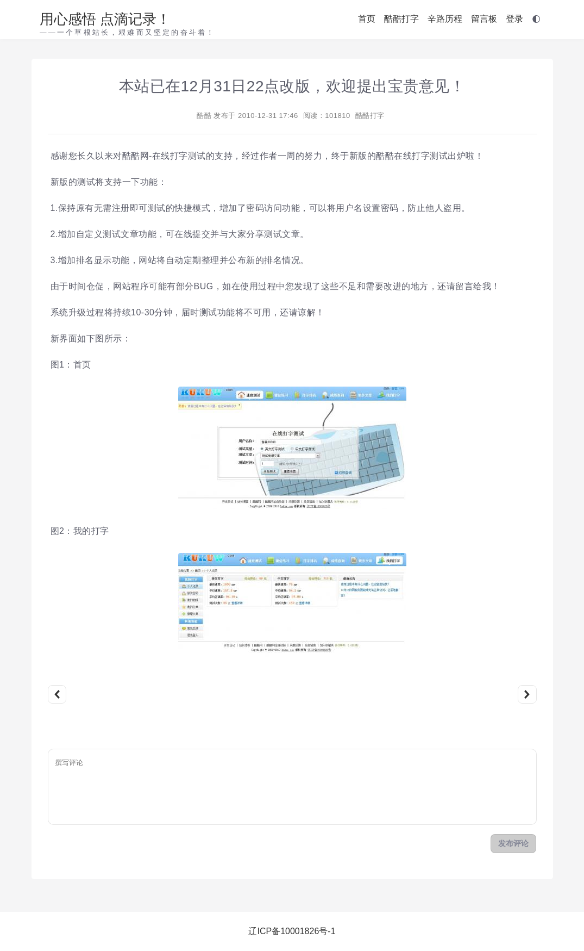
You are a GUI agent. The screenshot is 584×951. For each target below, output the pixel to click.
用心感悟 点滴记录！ (105, 19)
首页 (366, 18)
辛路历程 (445, 18)
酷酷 (204, 115)
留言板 (484, 18)
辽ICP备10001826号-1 (291, 931)
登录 (514, 18)
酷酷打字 (401, 18)
